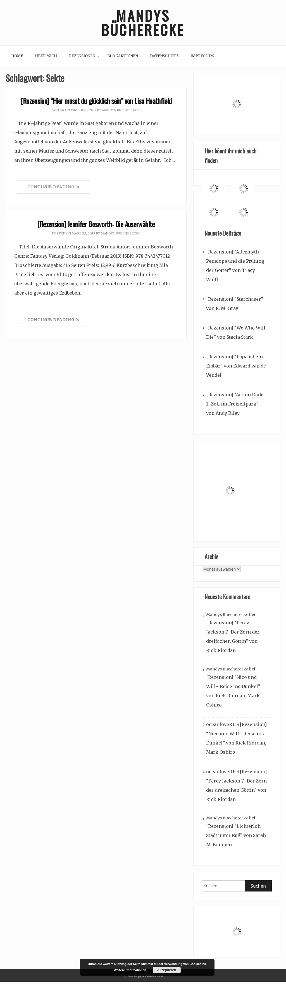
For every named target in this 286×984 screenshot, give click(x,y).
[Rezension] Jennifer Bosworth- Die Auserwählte (96, 226)
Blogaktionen (122, 58)
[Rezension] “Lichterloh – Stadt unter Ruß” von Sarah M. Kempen (236, 838)
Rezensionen (82, 58)
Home (17, 58)
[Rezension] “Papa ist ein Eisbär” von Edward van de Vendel (236, 368)
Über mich (46, 58)
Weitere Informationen (130, 970)
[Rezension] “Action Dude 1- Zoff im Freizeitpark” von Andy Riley (234, 406)
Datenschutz (164, 58)
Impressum (202, 58)
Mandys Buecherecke (122, 112)
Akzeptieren (166, 970)
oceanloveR (219, 726)
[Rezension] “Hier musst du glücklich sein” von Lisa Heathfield (95, 103)
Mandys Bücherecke (143, 23)
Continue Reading (53, 189)
